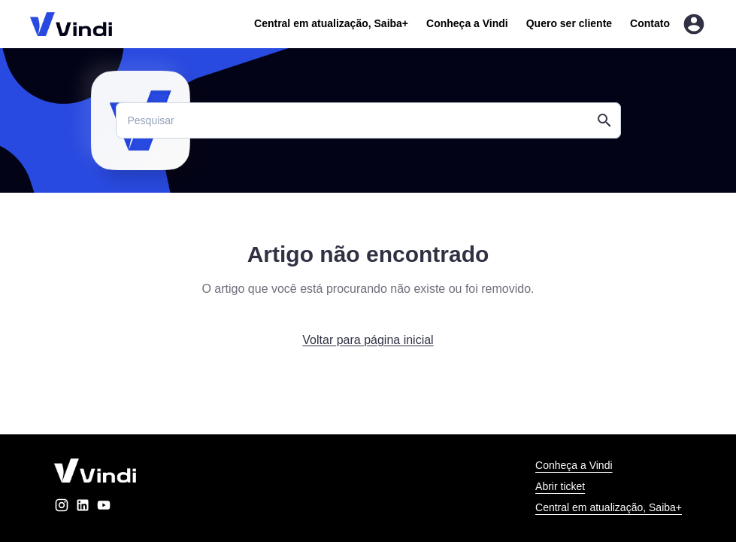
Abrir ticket (560, 486)
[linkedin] (82, 508)
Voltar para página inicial (367, 339)
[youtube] (103, 508)
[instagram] (61, 508)
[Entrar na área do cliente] (694, 24)
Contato (650, 23)
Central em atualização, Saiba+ (331, 23)
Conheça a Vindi (467, 23)
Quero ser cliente (569, 23)
